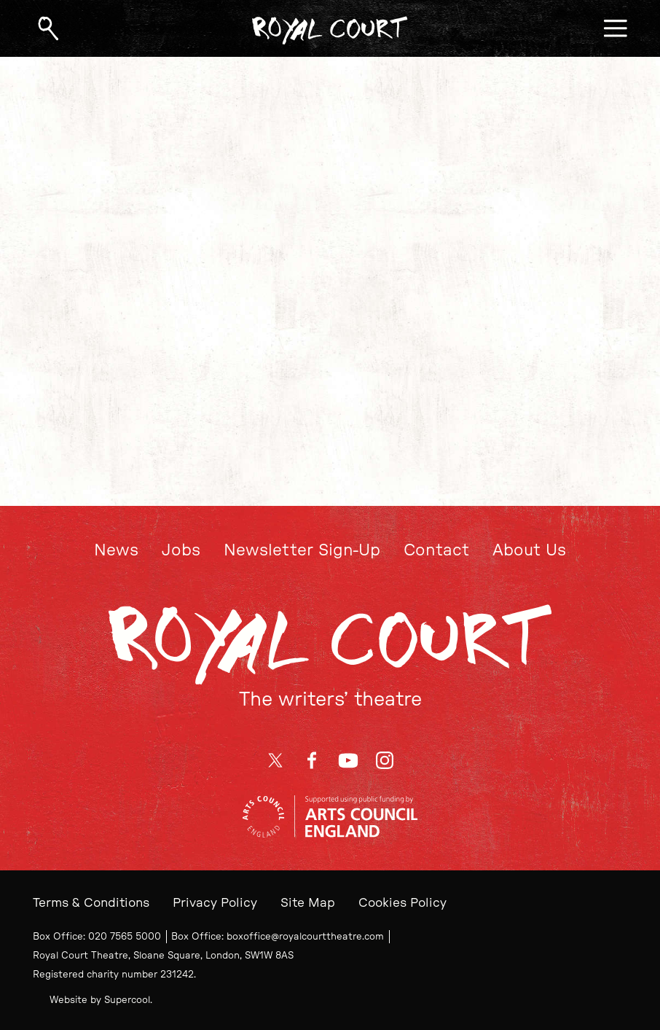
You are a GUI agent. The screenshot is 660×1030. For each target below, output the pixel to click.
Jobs (181, 550)
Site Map (307, 903)
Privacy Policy (215, 903)
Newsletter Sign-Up (302, 550)
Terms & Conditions (91, 903)
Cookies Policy (402, 903)
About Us (529, 550)
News (116, 550)
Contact (436, 550)
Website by (100, 1000)
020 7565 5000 (124, 937)
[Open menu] (615, 28)
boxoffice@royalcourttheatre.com (305, 937)
